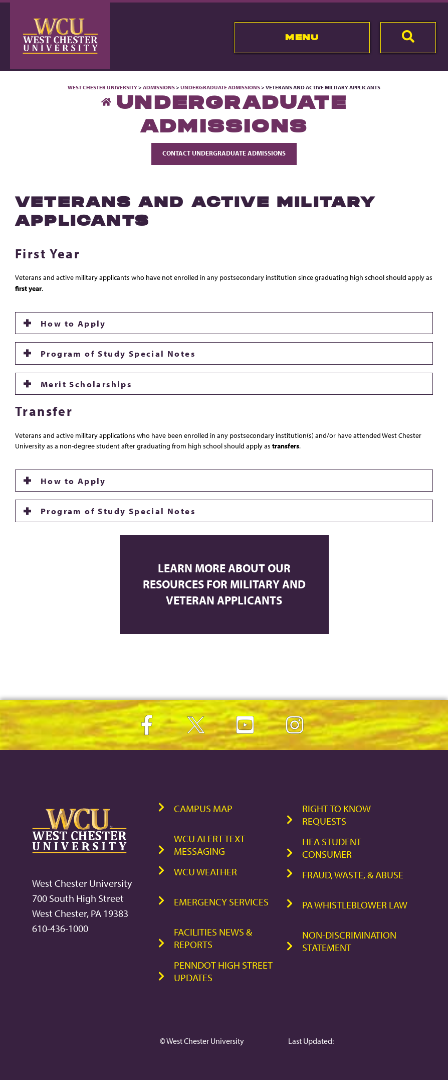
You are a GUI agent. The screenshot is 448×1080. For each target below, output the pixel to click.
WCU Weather (205, 871)
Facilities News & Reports (213, 938)
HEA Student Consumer (331, 847)
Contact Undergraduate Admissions (224, 153)
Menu (302, 37)
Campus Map (203, 808)
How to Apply (73, 323)
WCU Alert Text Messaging (209, 844)
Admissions (159, 87)
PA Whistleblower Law (354, 904)
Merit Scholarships (86, 383)
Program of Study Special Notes (118, 353)
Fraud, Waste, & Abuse (352, 874)
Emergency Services (221, 901)
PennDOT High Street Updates (223, 971)
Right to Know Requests (336, 814)
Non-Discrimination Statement (349, 941)
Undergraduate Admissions (220, 87)
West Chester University (102, 87)
